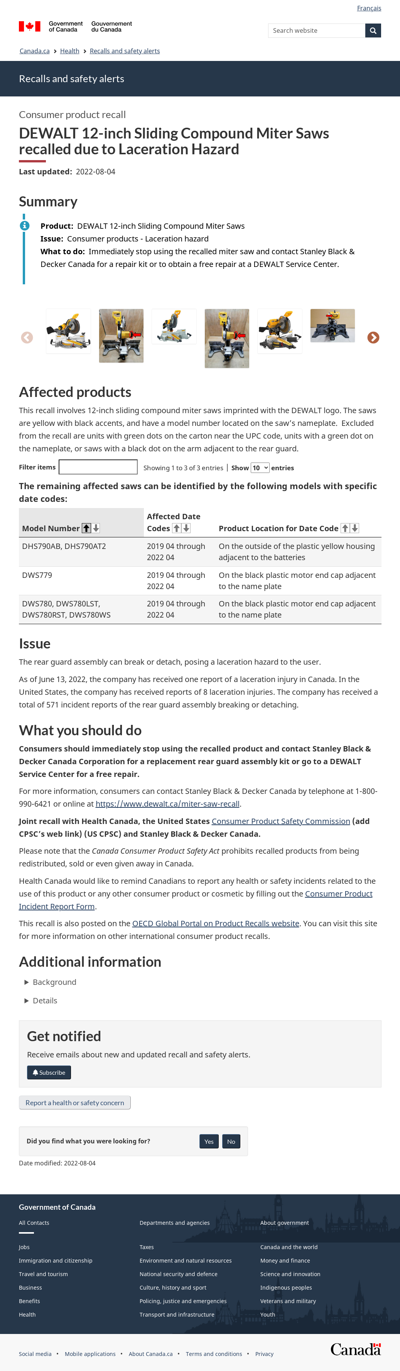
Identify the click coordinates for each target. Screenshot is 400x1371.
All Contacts (34, 1222)
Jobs (24, 1247)
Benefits (29, 1301)
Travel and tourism (43, 1274)
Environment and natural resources (186, 1260)
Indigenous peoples (286, 1287)
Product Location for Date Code (289, 528)
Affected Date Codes (174, 522)
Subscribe (49, 1072)
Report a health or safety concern (74, 1102)
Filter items (78, 466)
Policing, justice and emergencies (183, 1301)
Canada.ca (35, 51)
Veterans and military (288, 1301)
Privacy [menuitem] (264, 1353)
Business (30, 1287)
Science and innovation (290, 1274)
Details (45, 1000)
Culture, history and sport (173, 1287)
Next (373, 338)
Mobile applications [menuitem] (90, 1353)
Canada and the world (289, 1247)
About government (284, 1222)
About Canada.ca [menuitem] (151, 1353)
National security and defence (179, 1274)
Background (54, 982)
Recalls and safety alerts (125, 51)
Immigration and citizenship (56, 1260)
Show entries (262, 468)
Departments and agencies (175, 1222)
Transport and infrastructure (177, 1314)
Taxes (147, 1247)
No (231, 1141)
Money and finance (285, 1260)
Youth (267, 1314)
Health (69, 51)
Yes (209, 1141)
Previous (27, 338)
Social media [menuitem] (35, 1353)
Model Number (61, 528)
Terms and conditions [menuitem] (214, 1353)
